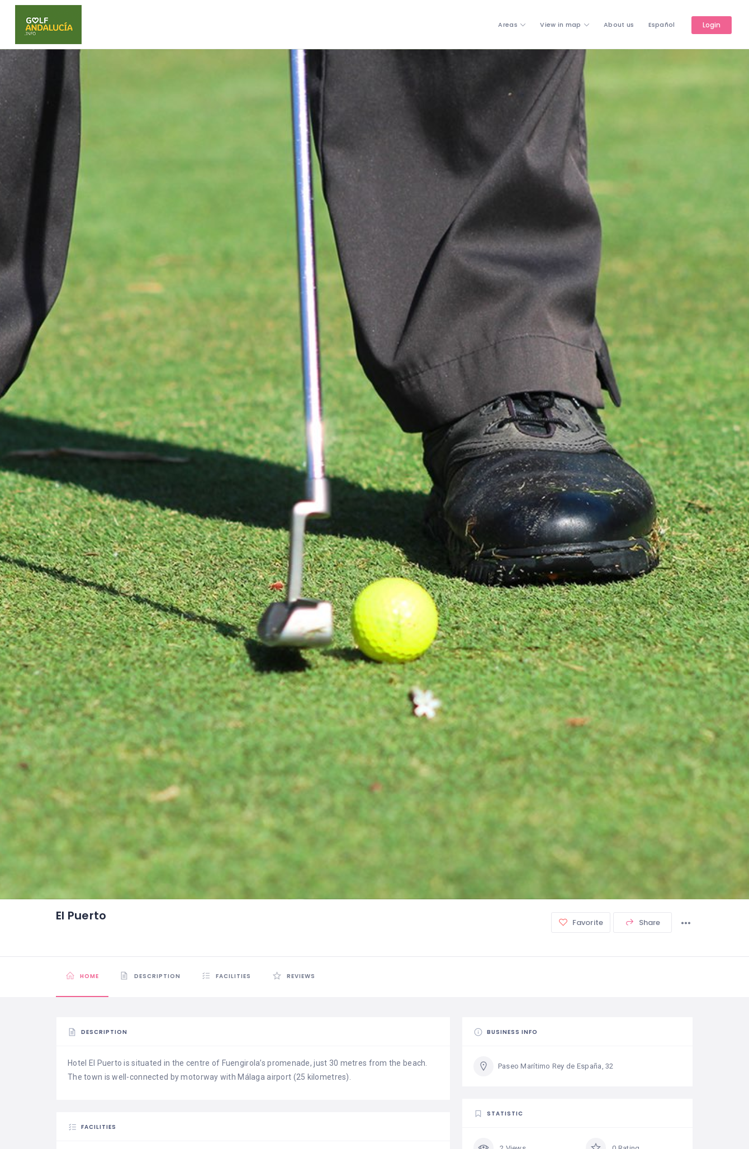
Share (643, 922)
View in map (560, 24)
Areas (507, 24)
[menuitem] (661, 24)
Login (712, 25)
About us (619, 24)
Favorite (580, 922)
